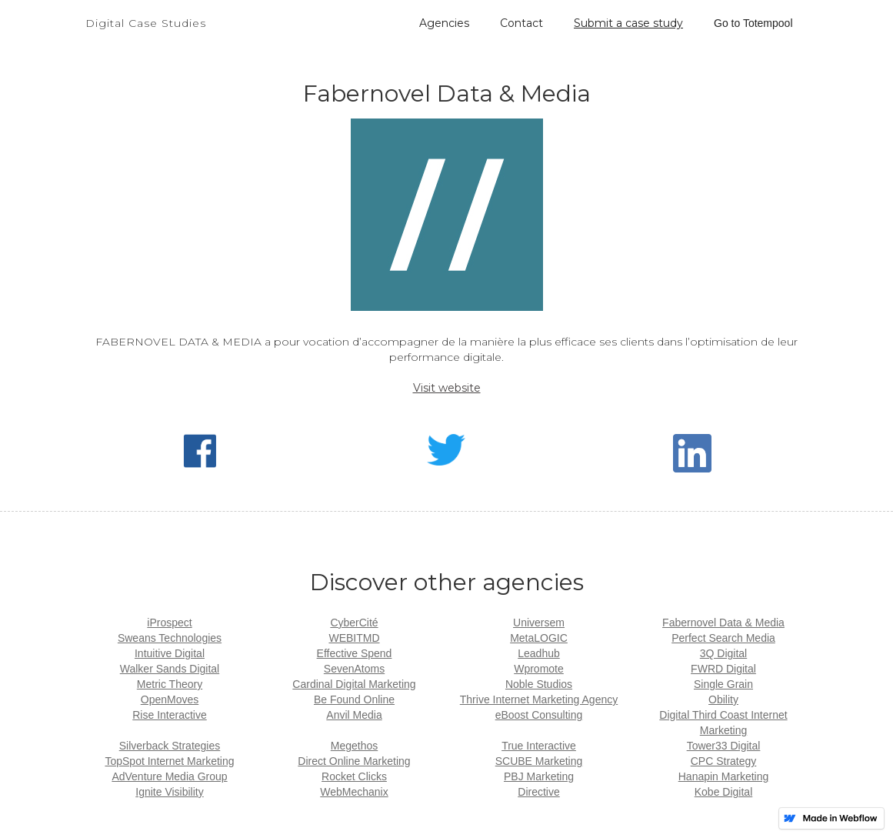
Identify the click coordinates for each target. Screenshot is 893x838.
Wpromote (539, 669)
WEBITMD (353, 638)
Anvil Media (354, 715)
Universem (539, 622)
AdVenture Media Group (169, 776)
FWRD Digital (723, 669)
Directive (538, 792)
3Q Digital (723, 653)
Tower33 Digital (724, 746)
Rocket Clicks (354, 776)
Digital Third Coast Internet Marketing (723, 722)
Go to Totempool (753, 23)
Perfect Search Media (723, 638)
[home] (145, 15)
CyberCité (354, 622)
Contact (521, 23)
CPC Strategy (724, 761)
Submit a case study (628, 23)
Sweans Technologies (170, 638)
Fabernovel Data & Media (723, 622)
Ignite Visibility (169, 792)
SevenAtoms (354, 669)
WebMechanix (354, 792)
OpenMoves (169, 699)
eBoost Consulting (539, 715)
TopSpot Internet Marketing (169, 761)
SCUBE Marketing (539, 761)
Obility (723, 699)
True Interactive (538, 746)
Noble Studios (538, 684)
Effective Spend (354, 653)
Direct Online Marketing (354, 761)
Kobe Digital (724, 792)
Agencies (444, 23)
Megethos (354, 746)
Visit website (447, 388)
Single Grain (723, 684)
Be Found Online (354, 699)
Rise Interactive (169, 715)
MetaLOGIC (539, 638)
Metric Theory (169, 684)
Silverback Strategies (170, 746)
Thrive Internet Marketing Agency (539, 699)
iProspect (169, 622)
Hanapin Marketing (723, 776)
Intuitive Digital (170, 653)
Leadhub (539, 653)
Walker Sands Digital (169, 669)
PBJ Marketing (539, 776)
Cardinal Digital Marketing (353, 684)
